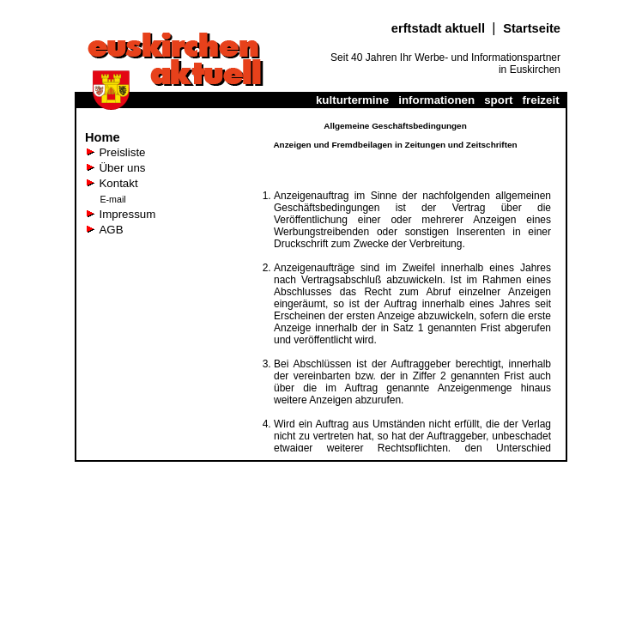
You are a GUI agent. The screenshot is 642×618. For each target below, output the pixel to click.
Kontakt (118, 183)
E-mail (112, 199)
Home (102, 137)
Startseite (531, 28)
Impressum (127, 214)
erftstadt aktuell (441, 28)
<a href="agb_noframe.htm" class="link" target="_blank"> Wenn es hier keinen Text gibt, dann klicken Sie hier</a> (395, 284)
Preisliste (122, 152)
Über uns (122, 167)
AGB (111, 229)
